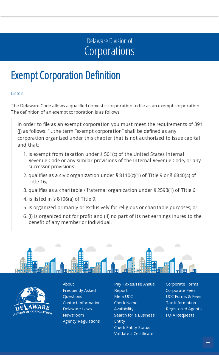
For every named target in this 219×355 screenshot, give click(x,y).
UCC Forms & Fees (183, 296)
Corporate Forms (182, 284)
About (68, 284)
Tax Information (181, 302)
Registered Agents (184, 308)
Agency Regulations (81, 321)
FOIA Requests (180, 315)
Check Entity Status (132, 327)
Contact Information (81, 302)
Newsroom (73, 315)
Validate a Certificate (133, 333)
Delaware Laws (78, 308)
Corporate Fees (181, 290)
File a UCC (123, 296)
